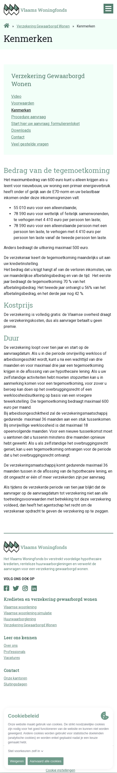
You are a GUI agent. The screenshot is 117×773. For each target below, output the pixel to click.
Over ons (11, 645)
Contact (17, 137)
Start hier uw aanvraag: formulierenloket (45, 123)
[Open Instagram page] (25, 588)
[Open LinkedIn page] (34, 588)
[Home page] (6, 26)
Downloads (21, 130)
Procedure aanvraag (28, 117)
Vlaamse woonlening (20, 607)
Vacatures (12, 658)
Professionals (14, 652)
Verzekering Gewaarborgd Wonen (43, 26)
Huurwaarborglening (20, 619)
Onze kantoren (15, 678)
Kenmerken (21, 110)
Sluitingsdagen (15, 684)
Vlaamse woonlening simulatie (28, 613)
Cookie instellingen (60, 770)
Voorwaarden (22, 103)
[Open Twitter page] (16, 588)
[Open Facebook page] (6, 588)
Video (16, 96)
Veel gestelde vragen (30, 144)
